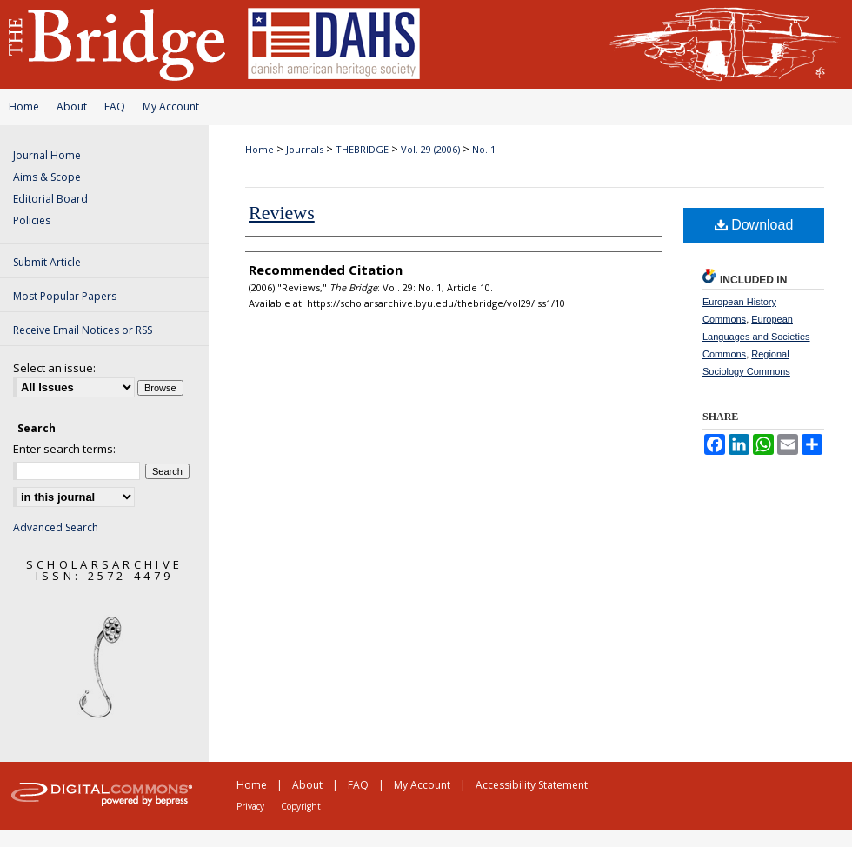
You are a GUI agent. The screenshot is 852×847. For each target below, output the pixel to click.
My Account (171, 106)
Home (24, 106)
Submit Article (47, 262)
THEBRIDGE (362, 149)
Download (754, 224)
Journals (304, 149)
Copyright (301, 806)
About (72, 106)
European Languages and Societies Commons (756, 336)
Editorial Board (50, 198)
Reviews (282, 212)
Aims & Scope (47, 177)
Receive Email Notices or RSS (82, 330)
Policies (31, 220)
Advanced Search (55, 527)
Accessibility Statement (532, 784)
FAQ (114, 106)
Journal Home (47, 155)
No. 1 (484, 149)
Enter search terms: (64, 449)
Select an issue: (54, 368)
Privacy (250, 806)
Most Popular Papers (64, 296)
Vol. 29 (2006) (430, 149)
